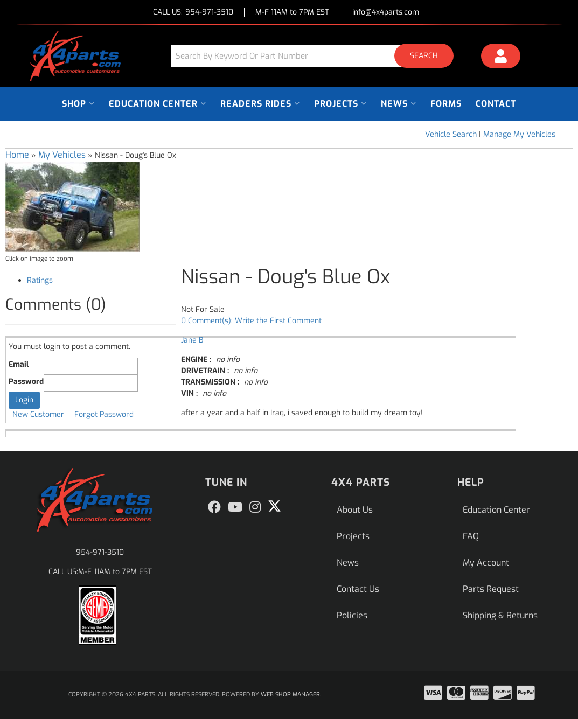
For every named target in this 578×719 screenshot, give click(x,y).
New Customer (38, 414)
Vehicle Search (451, 134)
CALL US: (193, 12)
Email (19, 364)
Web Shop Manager (290, 694)
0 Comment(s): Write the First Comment (251, 321)
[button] (316, 56)
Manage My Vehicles (519, 134)
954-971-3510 (100, 552)
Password (26, 381)
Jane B (192, 340)
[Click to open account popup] (501, 57)
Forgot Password (104, 414)
